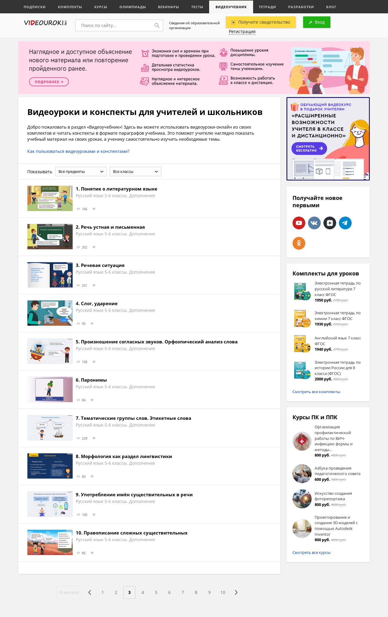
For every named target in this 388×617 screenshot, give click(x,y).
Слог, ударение (99, 303)
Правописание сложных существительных (136, 533)
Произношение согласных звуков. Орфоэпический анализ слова (159, 342)
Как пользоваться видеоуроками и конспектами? (78, 151)
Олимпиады (132, 7)
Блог (331, 7)
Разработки (301, 7)
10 (222, 592)
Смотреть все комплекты (316, 391)
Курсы (100, 7)
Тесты (198, 7)
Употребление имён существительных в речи (137, 494)
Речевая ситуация (103, 265)
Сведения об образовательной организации (194, 25)
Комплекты (70, 7)
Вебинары (168, 7)
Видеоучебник (231, 7)
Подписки (35, 7)
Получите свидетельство (261, 22)
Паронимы (94, 380)
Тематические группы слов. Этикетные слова (136, 418)
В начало (69, 592)
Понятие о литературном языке (119, 189)
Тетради (267, 7)
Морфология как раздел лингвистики (126, 456)
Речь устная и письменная (113, 227)
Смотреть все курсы (311, 552)
